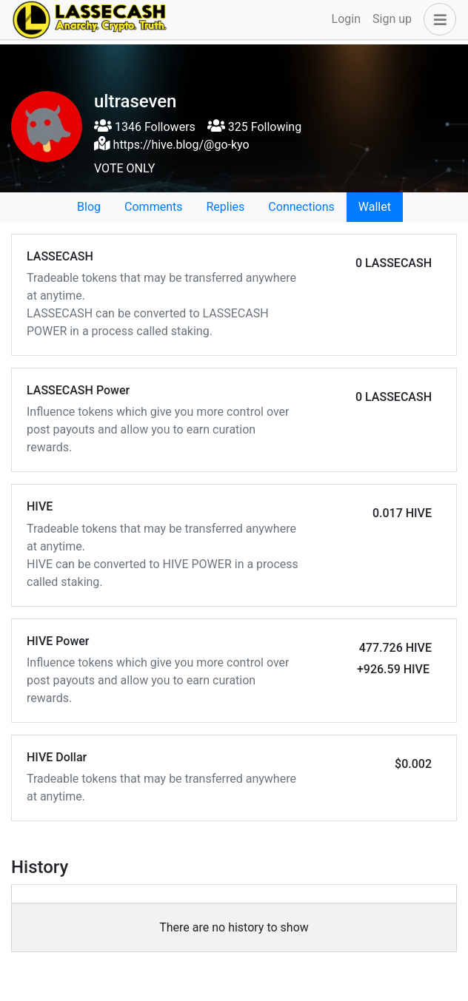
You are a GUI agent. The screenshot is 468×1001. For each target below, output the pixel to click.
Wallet (374, 207)
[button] (437, 19)
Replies (225, 207)
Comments (153, 207)
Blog (89, 207)
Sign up (392, 19)
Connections (301, 207)
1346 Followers (144, 127)
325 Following (254, 127)
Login (346, 19)
